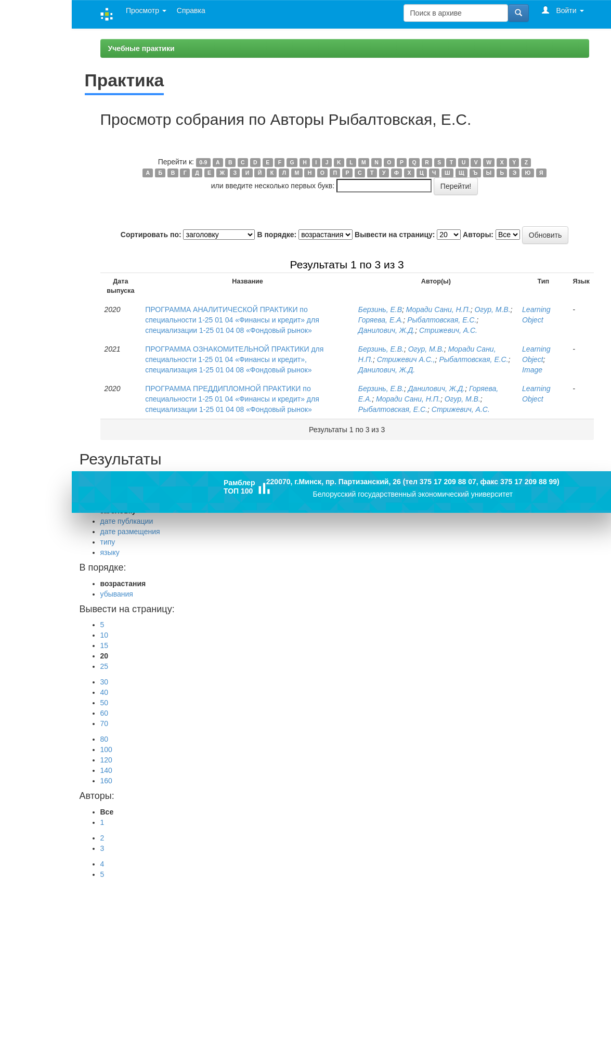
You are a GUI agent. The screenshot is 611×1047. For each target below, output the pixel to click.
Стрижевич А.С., (406, 359)
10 (104, 635)
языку (110, 552)
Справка (191, 10)
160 (106, 781)
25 (104, 666)
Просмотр (146, 10)
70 (104, 723)
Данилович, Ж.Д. (386, 330)
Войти (563, 10)
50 (104, 703)
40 (104, 692)
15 (104, 645)
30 (104, 682)
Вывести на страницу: (395, 234)
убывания (116, 594)
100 (106, 749)
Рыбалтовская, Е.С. (441, 320)
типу (107, 542)
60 (104, 713)
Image (532, 370)
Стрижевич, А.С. (448, 330)
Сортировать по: (151, 234)
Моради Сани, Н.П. (438, 309)
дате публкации (126, 521)
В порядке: (276, 234)
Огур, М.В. (492, 309)
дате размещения (130, 531)
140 (106, 770)
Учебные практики (141, 48)
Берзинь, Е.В (380, 309)
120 (106, 760)
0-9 (203, 162)
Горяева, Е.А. (381, 320)
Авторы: (478, 234)
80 (104, 739)
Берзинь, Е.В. (381, 349)
